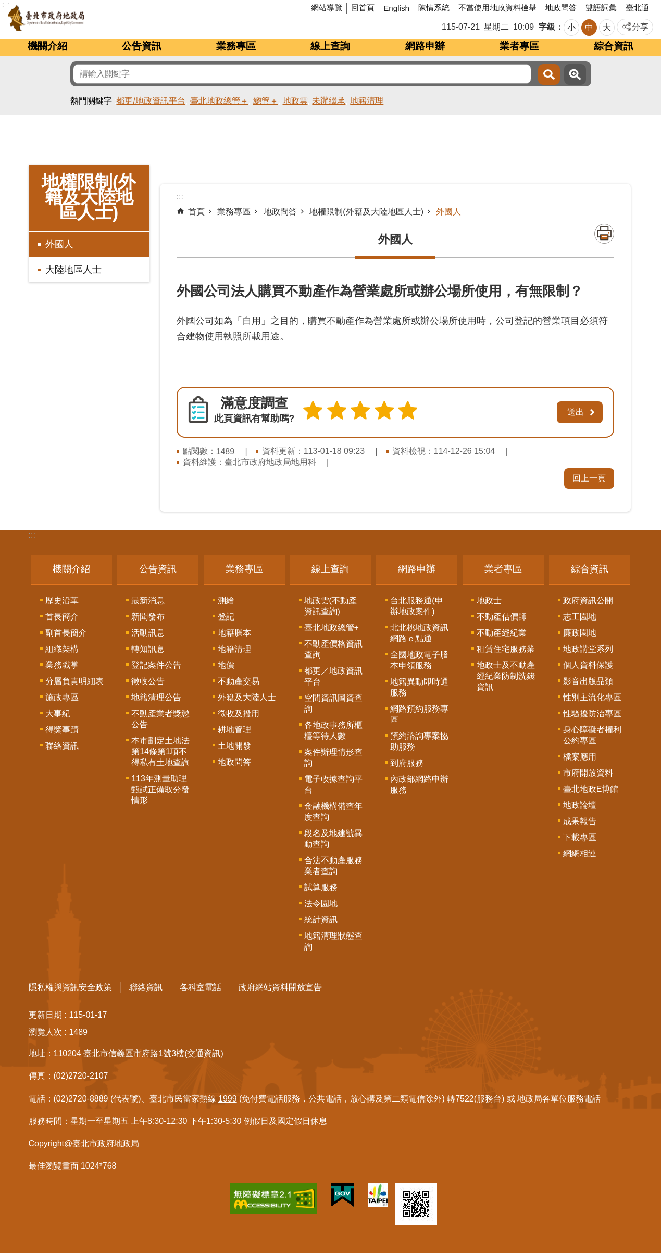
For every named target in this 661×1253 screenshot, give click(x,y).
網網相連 (579, 851)
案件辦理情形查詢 (333, 756)
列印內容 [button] (604, 234)
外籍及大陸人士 (247, 695)
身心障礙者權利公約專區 (592, 733)
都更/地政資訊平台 (150, 100)
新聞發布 (148, 615)
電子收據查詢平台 (333, 783)
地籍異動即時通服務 (419, 685)
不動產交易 (238, 679)
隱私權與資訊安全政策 (70, 985)
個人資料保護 (588, 663)
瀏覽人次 (45, 1030)
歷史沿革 (62, 598)
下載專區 (579, 835)
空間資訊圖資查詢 (333, 702)
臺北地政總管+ (331, 626)
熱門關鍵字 (91, 100)
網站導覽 (326, 7)
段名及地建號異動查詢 (333, 837)
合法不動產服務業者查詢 (333, 864)
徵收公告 (148, 679)
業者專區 (519, 46)
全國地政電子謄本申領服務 (419, 658)
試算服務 (321, 885)
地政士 (489, 598)
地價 (226, 663)
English (396, 8)
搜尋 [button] (549, 74)
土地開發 (234, 744)
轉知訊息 (148, 647)
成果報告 (579, 819)
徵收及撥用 (238, 711)
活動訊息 (148, 631)
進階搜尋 (575, 74)
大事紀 (57, 711)
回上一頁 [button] (589, 476)
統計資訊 (321, 918)
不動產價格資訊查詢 (333, 647)
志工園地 (579, 615)
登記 (226, 615)
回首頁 (363, 7)
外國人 (59, 244)
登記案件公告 (156, 663)
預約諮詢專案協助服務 (419, 740)
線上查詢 (330, 46)
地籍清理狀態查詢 (333, 940)
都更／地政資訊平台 (333, 675)
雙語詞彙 (601, 7)
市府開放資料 (588, 771)
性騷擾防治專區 (592, 711)
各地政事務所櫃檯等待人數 (333, 729)
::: (32, 533)
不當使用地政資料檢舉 (497, 7)
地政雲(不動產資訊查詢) (330, 604)
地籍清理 (366, 100)
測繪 (226, 598)
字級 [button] (547, 26)
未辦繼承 (328, 100)
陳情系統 (434, 7)
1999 (227, 1097)
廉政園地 (579, 631)
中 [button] (589, 27)
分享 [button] (640, 26)
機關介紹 (47, 46)
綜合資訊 (613, 46)
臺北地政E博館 (591, 787)
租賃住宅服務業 (506, 647)
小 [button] (571, 27)
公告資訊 (141, 46)
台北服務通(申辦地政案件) (416, 604)
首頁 (196, 211)
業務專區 (236, 46)
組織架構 (62, 647)
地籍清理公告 (156, 695)
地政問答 (561, 7)
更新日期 (45, 1013)
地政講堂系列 (588, 647)
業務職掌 (62, 663)
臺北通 (637, 7)
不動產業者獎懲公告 (160, 717)
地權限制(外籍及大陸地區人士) (89, 197)
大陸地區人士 (73, 269)
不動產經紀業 (502, 631)
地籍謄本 (234, 631)
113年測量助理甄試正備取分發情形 (160, 788)
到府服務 (406, 761)
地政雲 (295, 100)
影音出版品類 (588, 679)
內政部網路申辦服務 (419, 783)
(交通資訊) (203, 1051)
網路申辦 (425, 46)
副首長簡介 (66, 631)
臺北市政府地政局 (86, 18)
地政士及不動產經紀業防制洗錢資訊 (506, 674)
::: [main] (180, 196)
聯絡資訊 (62, 744)
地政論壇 (579, 803)
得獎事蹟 (62, 728)
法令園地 (321, 901)
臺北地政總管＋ (219, 100)
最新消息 (148, 598)
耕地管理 (234, 728)
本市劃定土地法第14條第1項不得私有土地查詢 (160, 750)
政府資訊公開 (588, 598)
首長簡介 (62, 615)
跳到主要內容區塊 (5, 5)
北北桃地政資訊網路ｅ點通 (419, 631)
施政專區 (62, 695)
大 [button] (607, 27)
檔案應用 (579, 755)
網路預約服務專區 (419, 713)
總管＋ (265, 100)
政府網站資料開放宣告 (280, 985)
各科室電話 (200, 985)
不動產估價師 (502, 615)
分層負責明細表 (74, 679)
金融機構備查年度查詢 (333, 810)
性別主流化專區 (592, 695)
